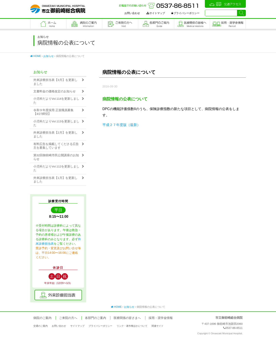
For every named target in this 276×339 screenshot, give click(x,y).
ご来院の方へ (120, 24)
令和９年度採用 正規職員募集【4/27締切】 (53, 112)
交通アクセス (225, 4)
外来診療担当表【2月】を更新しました (55, 134)
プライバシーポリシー (185, 13)
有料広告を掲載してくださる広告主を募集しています (56, 146)
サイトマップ (155, 13)
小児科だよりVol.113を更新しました (56, 123)
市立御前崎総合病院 (57, 8)
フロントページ (48, 24)
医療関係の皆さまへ (192, 24)
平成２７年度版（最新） (121, 125)
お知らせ (48, 56)
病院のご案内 (84, 24)
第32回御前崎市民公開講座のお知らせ (56, 157)
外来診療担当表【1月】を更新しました (55, 179)
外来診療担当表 (58, 295)
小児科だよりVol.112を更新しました (56, 168)
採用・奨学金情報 (161, 318)
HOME (35, 56)
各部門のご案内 (156, 24)
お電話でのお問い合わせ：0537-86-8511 (159, 6)
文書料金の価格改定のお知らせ (54, 91)
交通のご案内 (40, 326)
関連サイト (157, 326)
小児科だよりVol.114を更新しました (56, 100)
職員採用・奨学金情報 (228, 24)
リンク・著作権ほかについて (132, 326)
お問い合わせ (132, 13)
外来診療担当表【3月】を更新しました (55, 81)
